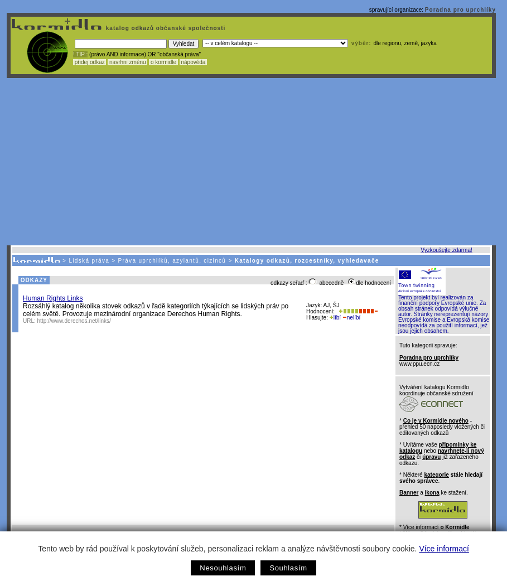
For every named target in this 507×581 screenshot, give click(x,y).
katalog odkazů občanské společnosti (164, 28)
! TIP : (80, 54)
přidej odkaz (89, 62)
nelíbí (351, 317)
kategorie (436, 475)
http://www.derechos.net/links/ (74, 321)
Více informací (444, 548)
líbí (335, 317)
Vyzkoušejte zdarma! (446, 250)
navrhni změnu (127, 62)
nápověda (193, 62)
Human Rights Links (53, 298)
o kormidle (163, 62)
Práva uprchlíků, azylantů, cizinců (172, 261)
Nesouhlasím (223, 568)
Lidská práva (89, 261)
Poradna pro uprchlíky (460, 10)
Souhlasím (288, 568)
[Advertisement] (251, 162)
